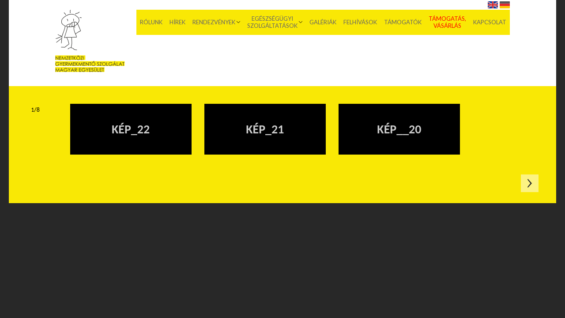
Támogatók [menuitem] (403, 22)
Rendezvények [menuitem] (213, 22)
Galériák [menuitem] (322, 22)
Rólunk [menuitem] (151, 22)
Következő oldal (530, 183)
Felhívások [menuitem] (360, 22)
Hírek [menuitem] (177, 22)
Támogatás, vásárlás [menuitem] (447, 22)
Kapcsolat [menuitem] (489, 22)
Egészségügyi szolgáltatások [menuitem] (272, 22)
